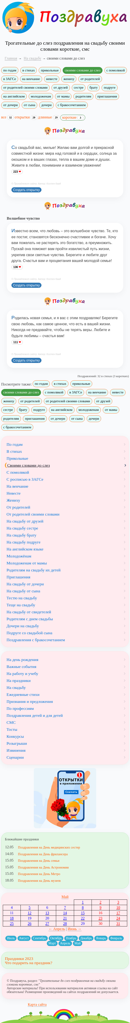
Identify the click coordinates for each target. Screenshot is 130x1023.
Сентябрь (39, 938)
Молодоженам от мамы (27, 563)
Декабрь (86, 938)
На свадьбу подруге (24, 542)
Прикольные (17, 458)
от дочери (10, 105)
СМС (11, 722)
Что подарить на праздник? (28, 962)
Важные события (21, 666)
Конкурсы (15, 736)
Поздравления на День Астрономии (43, 867)
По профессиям (20, 708)
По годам (15, 444)
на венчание (31, 79)
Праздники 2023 (19, 958)
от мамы (63, 96)
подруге (109, 87)
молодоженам (41, 96)
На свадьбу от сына (23, 591)
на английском (14, 96)
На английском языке (25, 549)
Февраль (116, 938)
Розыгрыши (17, 743)
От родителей (18, 507)
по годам (9, 70)
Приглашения (18, 577)
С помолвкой (18, 472)
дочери (46, 105)
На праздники (19, 680)
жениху (68, 79)
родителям (83, 96)
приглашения (107, 96)
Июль (11, 938)
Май (65, 897)
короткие (72, 117)
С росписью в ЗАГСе (25, 479)
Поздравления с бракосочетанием (36, 639)
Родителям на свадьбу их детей (34, 570)
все (7, 117)
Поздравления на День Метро (39, 874)
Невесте (14, 493)
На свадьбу (16, 687)
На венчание (17, 486)
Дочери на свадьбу (23, 626)
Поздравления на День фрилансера (43, 854)
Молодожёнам (19, 556)
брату (93, 87)
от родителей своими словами (25, 87)
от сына (29, 105)
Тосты (12, 729)
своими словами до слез (82, 70)
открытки (26, 117)
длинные (49, 117)
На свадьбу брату (21, 535)
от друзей (61, 87)
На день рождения (22, 659)
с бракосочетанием (72, 105)
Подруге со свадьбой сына (29, 633)
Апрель (65, 943)
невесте (52, 79)
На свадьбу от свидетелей (29, 612)
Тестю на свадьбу (22, 598)
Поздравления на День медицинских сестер (49, 847)
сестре (78, 87)
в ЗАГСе (9, 79)
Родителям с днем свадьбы (30, 619)
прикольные (49, 70)
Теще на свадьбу (21, 605)
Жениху (13, 500)
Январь (101, 938)
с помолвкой (115, 70)
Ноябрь (71, 938)
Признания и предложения (30, 701)
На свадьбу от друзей (25, 521)
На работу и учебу (22, 673)
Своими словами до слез (28, 465)
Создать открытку (26, 190)
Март (52, 943)
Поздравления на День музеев (39, 880)
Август (24, 938)
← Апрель (56, 929)
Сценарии (15, 757)
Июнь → (74, 929)
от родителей (90, 79)
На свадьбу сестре (22, 528)
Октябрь (56, 938)
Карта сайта (37, 1004)
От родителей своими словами (33, 514)
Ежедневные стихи (23, 694)
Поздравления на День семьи (38, 860)
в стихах (28, 70)
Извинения (16, 750)
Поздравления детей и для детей (35, 715)
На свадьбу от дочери (25, 584)
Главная (11, 58)
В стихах (14, 451)
